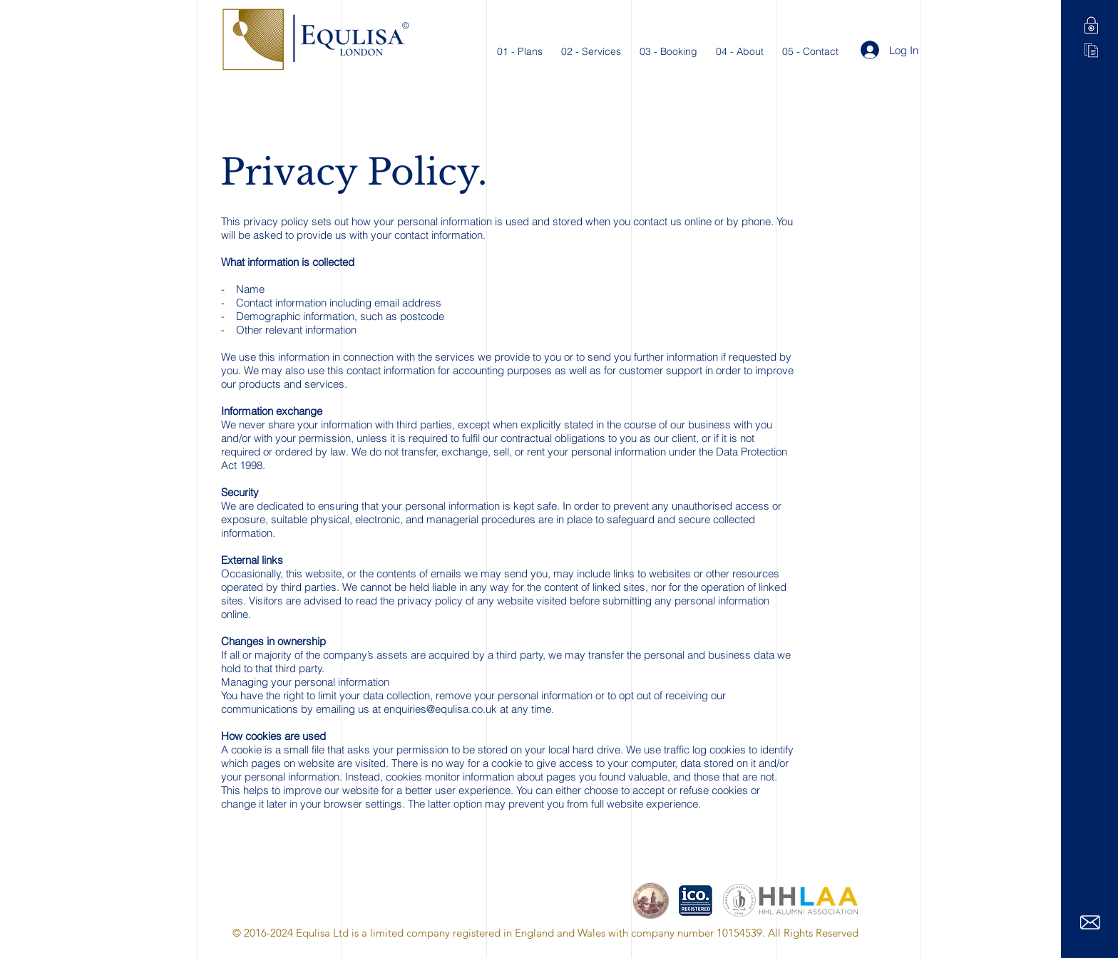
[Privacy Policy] (1091, 25)
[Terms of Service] (1091, 50)
